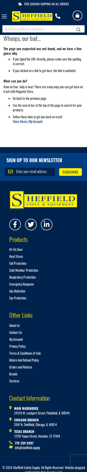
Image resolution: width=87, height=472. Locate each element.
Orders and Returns (20, 367)
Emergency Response (21, 284)
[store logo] (32, 17)
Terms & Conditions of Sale (25, 353)
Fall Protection (17, 263)
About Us (14, 325)
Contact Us (15, 332)
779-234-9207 (24, 443)
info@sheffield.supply (27, 447)
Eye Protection (17, 297)
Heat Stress (16, 256)
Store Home (20, 121)
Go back (17, 98)
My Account (35, 121)
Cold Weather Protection (23, 270)
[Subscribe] (70, 172)
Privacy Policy (17, 346)
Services (14, 380)
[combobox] (43, 29)
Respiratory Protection (22, 277)
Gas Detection (17, 291)
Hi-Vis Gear (16, 249)
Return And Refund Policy (24, 360)
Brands (13, 374)
